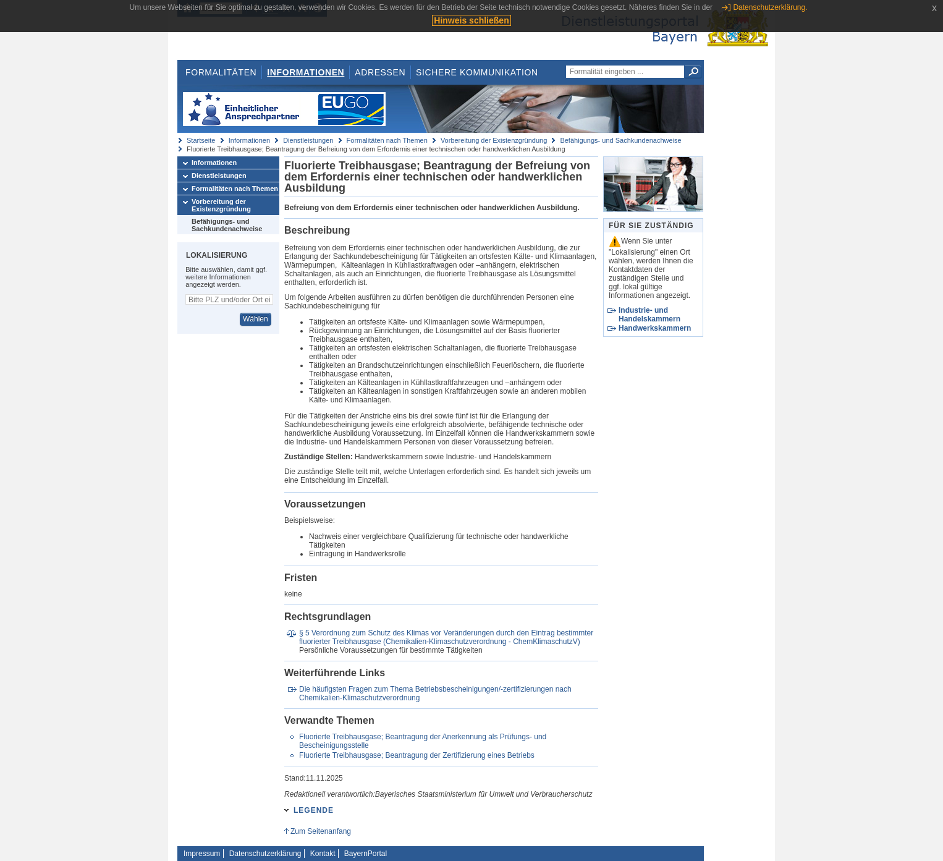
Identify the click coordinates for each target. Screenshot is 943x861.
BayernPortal (365, 853)
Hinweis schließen (471, 20)
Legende (314, 810)
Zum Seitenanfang (320, 831)
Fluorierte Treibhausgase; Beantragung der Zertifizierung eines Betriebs (417, 755)
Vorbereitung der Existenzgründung (494, 140)
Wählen (255, 319)
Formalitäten (220, 72)
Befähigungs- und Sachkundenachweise (620, 140)
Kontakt (323, 853)
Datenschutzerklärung (265, 853)
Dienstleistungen (308, 140)
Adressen (380, 72)
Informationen (305, 72)
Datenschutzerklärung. (770, 7)
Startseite (201, 140)
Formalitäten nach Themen (387, 140)
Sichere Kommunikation (477, 72)
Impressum (202, 853)
